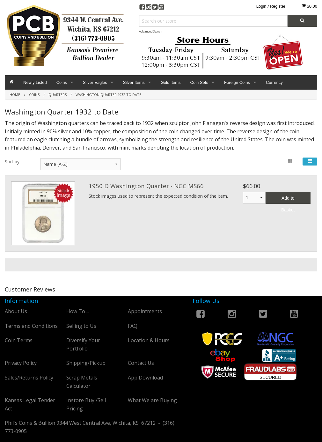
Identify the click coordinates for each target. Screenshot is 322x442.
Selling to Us (81, 325)
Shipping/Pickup (86, 362)
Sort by (12, 161)
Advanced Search (150, 31)
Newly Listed (35, 82)
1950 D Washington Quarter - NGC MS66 (146, 186)
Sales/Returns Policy (29, 377)
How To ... (77, 311)
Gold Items (171, 82)
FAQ (132, 325)
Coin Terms (19, 340)
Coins (61, 82)
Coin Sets (199, 82)
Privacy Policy (21, 362)
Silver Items (134, 82)
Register (277, 6)
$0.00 (309, 6)
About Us (16, 311)
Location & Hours (149, 340)
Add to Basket (288, 199)
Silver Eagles (95, 82)
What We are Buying (152, 400)
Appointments (145, 311)
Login (261, 6)
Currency (274, 82)
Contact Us (141, 362)
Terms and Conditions (31, 325)
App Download (145, 377)
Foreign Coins (237, 82)
